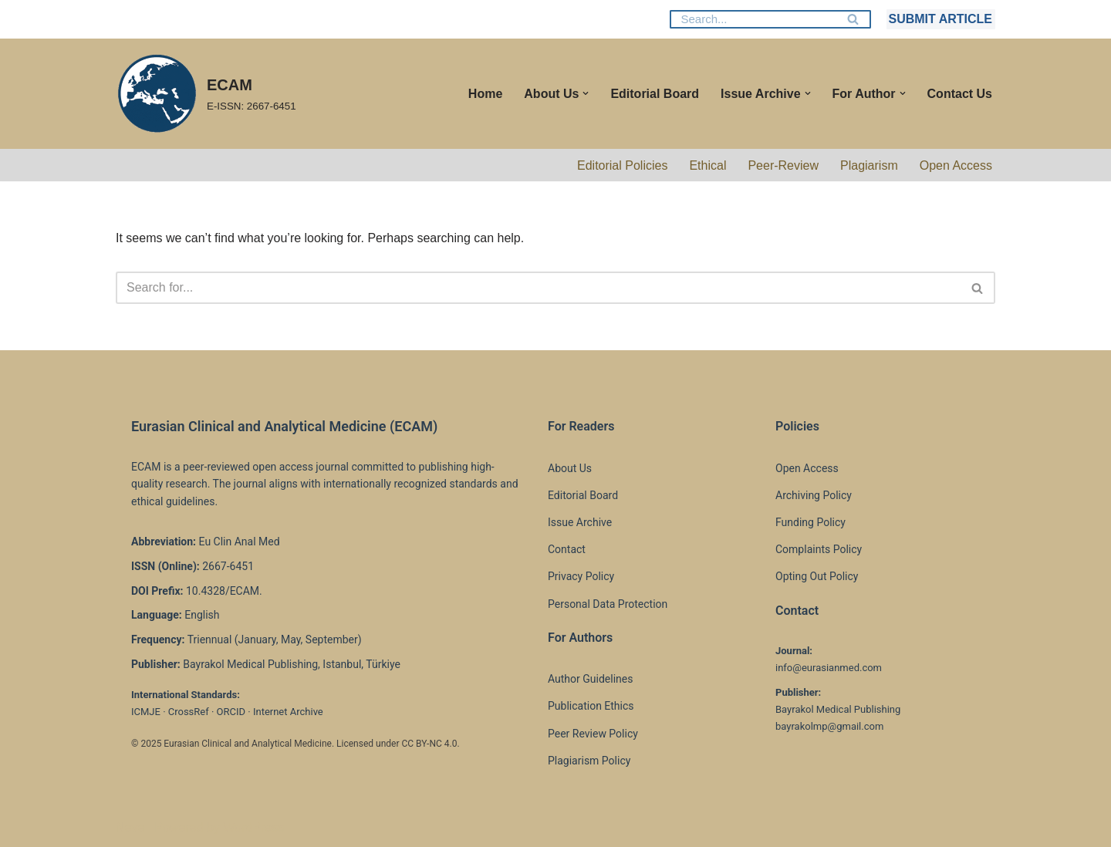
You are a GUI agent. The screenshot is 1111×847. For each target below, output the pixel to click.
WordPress (253, 827)
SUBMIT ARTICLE (940, 18)
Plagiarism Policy (589, 760)
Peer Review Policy (593, 733)
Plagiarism (869, 165)
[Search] (753, 19)
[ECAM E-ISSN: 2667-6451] (206, 93)
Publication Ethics (591, 706)
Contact (567, 549)
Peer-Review (783, 165)
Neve (130, 827)
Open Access (956, 165)
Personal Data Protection (607, 604)
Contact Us (959, 93)
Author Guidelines (590, 679)
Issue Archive (580, 522)
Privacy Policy (581, 576)
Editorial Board (654, 93)
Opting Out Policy (816, 576)
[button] (586, 93)
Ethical (707, 165)
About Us (570, 468)
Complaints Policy (818, 549)
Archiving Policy (813, 495)
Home (485, 93)
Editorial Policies (622, 165)
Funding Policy (810, 522)
